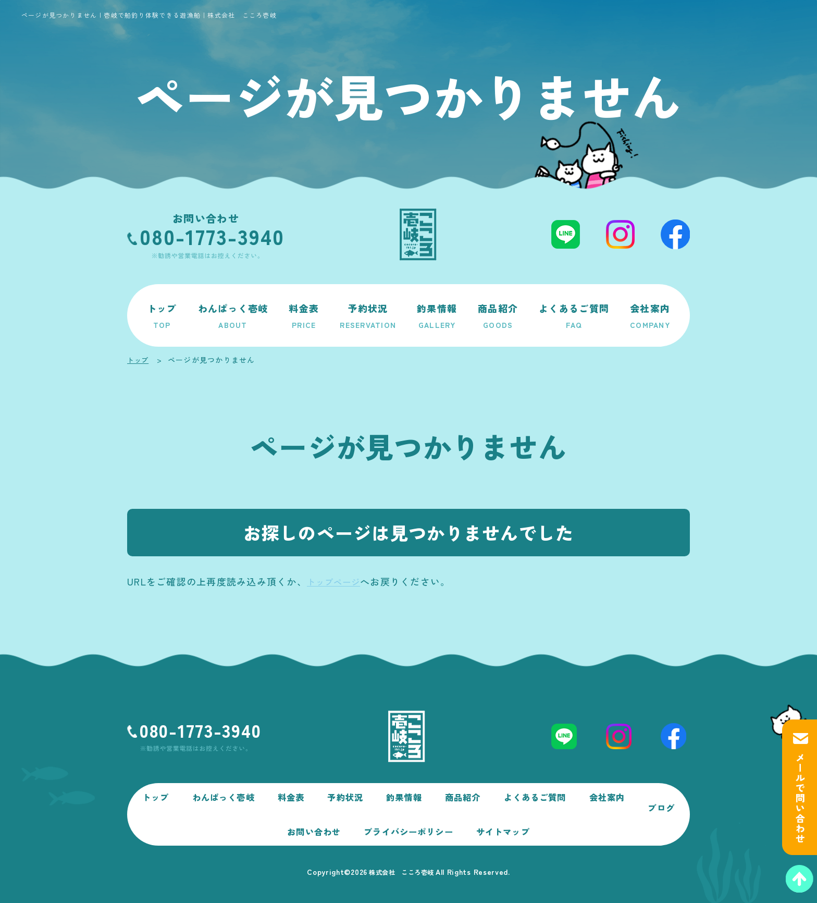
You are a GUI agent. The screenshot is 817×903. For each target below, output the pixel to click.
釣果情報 (437, 315)
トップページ (337, 581)
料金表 (304, 315)
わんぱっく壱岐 (233, 315)
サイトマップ (535, 826)
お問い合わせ (333, 826)
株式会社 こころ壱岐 (401, 872)
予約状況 (368, 315)
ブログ (267, 826)
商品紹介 (498, 315)
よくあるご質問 (574, 315)
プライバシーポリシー (434, 826)
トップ (162, 315)
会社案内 (650, 315)
